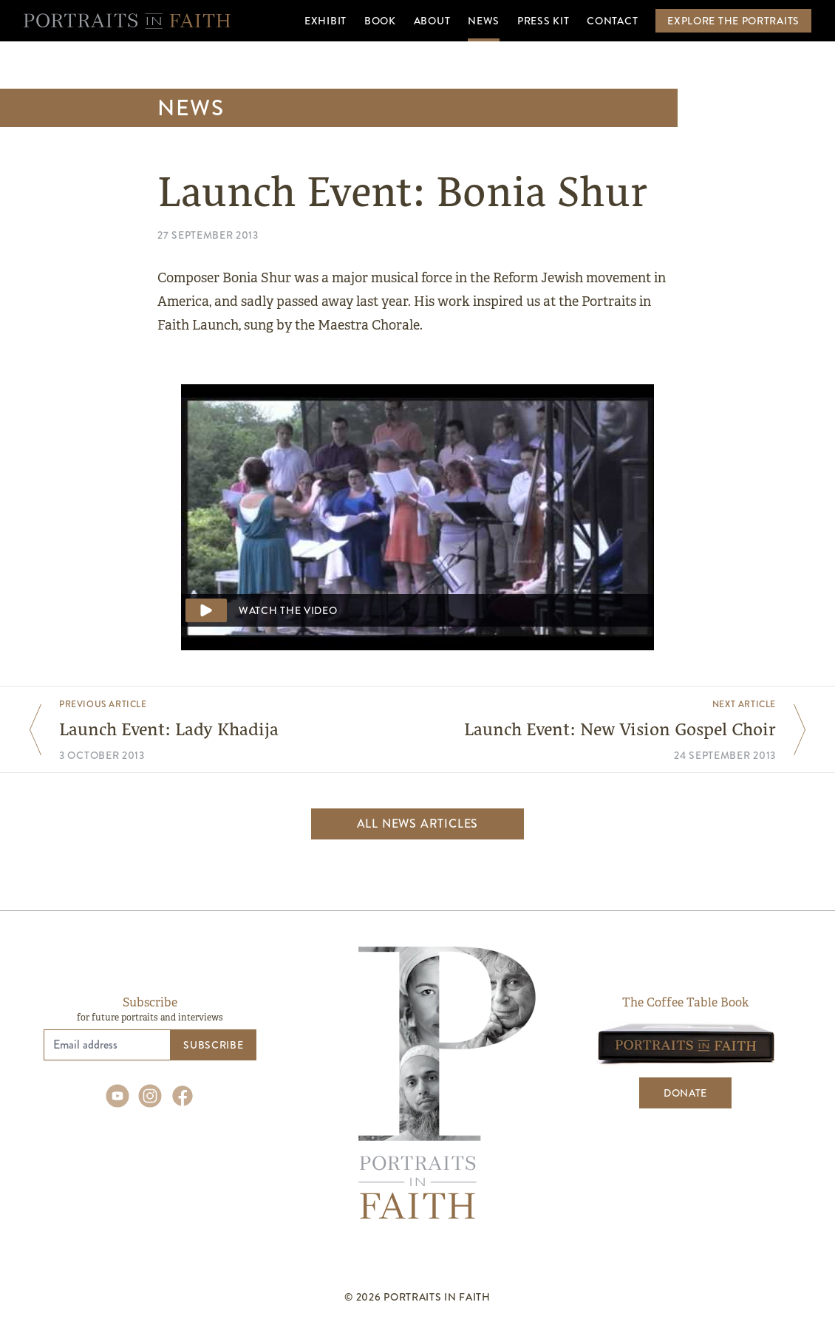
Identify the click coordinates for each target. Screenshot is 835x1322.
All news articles (418, 823)
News (190, 108)
